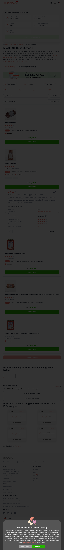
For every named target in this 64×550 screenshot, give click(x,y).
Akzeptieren (38, 546)
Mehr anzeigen (25, 546)
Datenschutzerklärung (29, 542)
